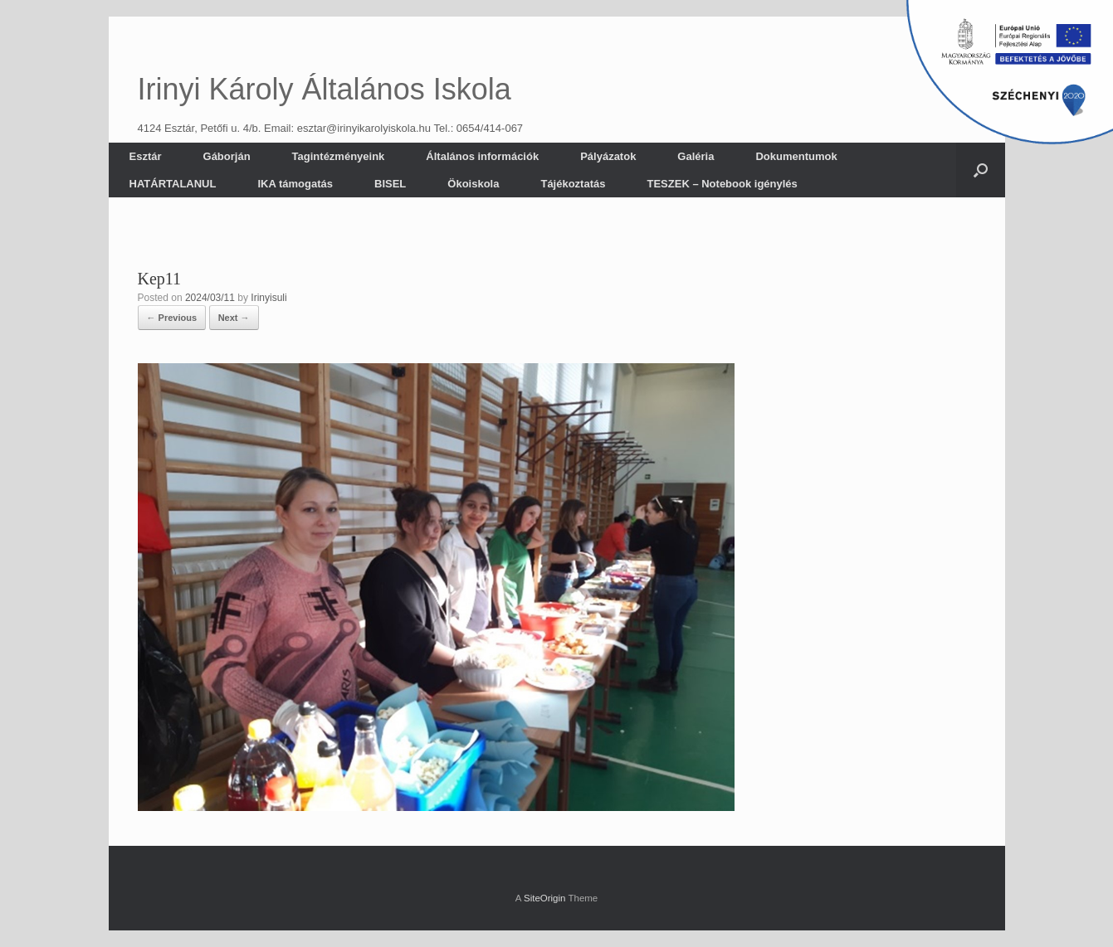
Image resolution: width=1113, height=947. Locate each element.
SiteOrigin (545, 898)
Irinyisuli (268, 298)
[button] (980, 170)
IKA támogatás (295, 183)
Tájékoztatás (572, 183)
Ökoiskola (473, 183)
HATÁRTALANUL (173, 183)
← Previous (172, 318)
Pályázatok (608, 156)
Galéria (695, 156)
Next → (234, 318)
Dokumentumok (796, 156)
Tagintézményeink (338, 156)
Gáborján (227, 156)
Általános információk (482, 156)
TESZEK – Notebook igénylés (722, 183)
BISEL (390, 183)
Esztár (145, 156)
